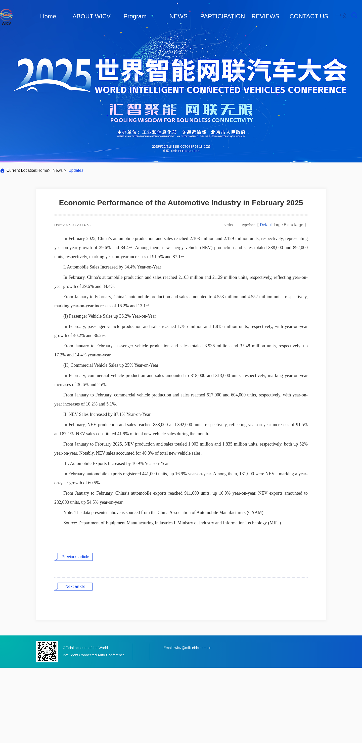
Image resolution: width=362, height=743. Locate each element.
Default (267, 225)
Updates (75, 170)
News (58, 170)
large (278, 225)
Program (135, 16)
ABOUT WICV (92, 16)
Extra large (293, 225)
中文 (341, 15)
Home (48, 16)
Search (354, 15)
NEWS (178, 16)
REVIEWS (265, 16)
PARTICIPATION (222, 16)
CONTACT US (309, 16)
